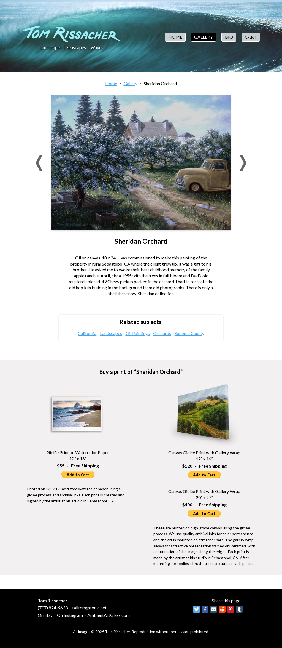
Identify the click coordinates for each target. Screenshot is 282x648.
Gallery (203, 36)
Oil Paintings (138, 333)
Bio (229, 36)
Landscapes (51, 47)
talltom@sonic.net (89, 607)
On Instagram (70, 615)
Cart (251, 36)
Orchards (162, 333)
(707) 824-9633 (53, 607)
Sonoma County (189, 333)
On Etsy (45, 615)
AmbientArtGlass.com (108, 615)
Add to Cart (77, 474)
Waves (97, 47)
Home (175, 36)
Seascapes (76, 47)
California (87, 333)
